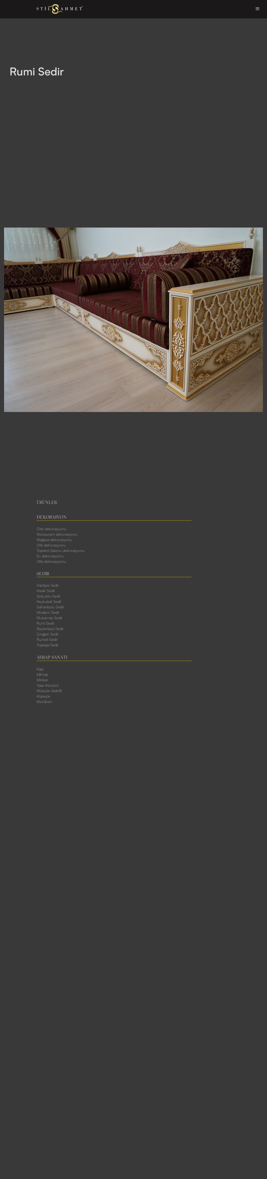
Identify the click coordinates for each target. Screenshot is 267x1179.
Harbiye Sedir (48, 585)
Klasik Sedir (46, 591)
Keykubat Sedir (49, 602)
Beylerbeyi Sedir (50, 629)
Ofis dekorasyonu (51, 545)
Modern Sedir (48, 613)
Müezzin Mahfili (49, 691)
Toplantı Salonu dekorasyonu (60, 551)
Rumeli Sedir (47, 640)
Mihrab (42, 675)
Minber (42, 680)
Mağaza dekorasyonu (54, 540)
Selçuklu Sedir (49, 596)
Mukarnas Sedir (49, 618)
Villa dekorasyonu (51, 562)
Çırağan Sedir (48, 634)
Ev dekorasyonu (50, 556)
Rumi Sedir (46, 623)
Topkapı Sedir (48, 645)
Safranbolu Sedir (50, 607)
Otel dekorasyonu (52, 529)
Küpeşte (43, 696)
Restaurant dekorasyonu (57, 534)
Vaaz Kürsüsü (48, 686)
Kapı (40, 669)
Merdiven (44, 702)
